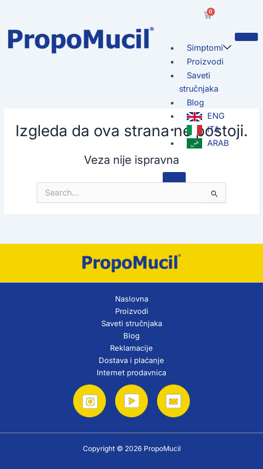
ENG (206, 116)
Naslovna (131, 299)
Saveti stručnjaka (198, 82)
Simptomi (209, 47)
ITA (203, 129)
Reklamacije (131, 348)
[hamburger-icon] (246, 37)
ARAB (208, 143)
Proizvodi (205, 61)
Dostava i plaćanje (131, 360)
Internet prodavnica (131, 372)
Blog (195, 102)
